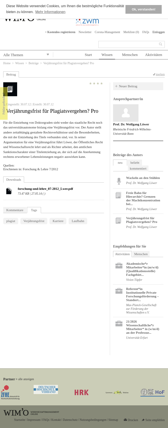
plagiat (10, 221)
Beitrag (11, 74)
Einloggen (158, 32)
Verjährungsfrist (33, 221)
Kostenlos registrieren (61, 32)
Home (7, 63)
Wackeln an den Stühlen (143, 178)
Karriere (58, 221)
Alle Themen (13, 55)
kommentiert (138, 168)
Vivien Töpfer (134, 279)
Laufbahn (78, 221)
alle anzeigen (26, 379)
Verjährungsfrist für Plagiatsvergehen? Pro (141, 220)
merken (160, 74)
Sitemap (113, 419)
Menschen (130, 54)
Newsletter (85, 32)
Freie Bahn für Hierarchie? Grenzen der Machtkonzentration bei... (143, 198)
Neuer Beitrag (128, 86)
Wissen (107, 54)
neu (120, 162)
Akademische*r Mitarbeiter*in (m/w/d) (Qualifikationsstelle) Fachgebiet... (142, 269)
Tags (34, 210)
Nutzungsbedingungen (92, 419)
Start (88, 54)
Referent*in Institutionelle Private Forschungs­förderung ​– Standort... (142, 294)
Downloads (13, 179)
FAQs (145, 32)
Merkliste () (131, 32)
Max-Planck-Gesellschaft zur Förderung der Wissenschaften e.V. (141, 308)
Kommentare (14, 210)
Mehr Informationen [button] (50, 12)
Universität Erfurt (137, 337)
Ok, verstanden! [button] (143, 9)
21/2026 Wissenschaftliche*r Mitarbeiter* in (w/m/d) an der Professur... (142, 327)
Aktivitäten (153, 54)
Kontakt (56, 419)
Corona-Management (107, 32)
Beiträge (34, 63)
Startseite (19, 419)
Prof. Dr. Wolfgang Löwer (131, 124)
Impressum (33, 419)
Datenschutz (70, 419)
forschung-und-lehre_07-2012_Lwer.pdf (45, 188)
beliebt (134, 162)
